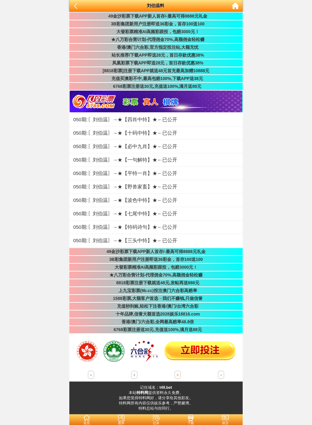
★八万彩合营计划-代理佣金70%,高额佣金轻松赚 (155, 39)
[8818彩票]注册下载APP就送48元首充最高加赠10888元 (156, 70)
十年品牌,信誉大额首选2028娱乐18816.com (156, 314)
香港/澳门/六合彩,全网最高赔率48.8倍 (156, 321)
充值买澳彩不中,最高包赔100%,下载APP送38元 (156, 78)
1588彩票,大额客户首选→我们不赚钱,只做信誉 (156, 298)
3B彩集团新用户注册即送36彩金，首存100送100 (156, 23)
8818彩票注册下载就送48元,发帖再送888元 (156, 282)
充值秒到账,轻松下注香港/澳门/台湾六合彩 (156, 306)
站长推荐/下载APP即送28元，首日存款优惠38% (156, 55)
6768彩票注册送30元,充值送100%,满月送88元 (156, 86)
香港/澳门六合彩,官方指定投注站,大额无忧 (156, 47)
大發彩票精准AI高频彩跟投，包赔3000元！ (156, 31)
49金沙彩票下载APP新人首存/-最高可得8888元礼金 (156, 16)
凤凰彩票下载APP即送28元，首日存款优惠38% (156, 62)
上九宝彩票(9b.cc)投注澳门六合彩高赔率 (156, 290)
